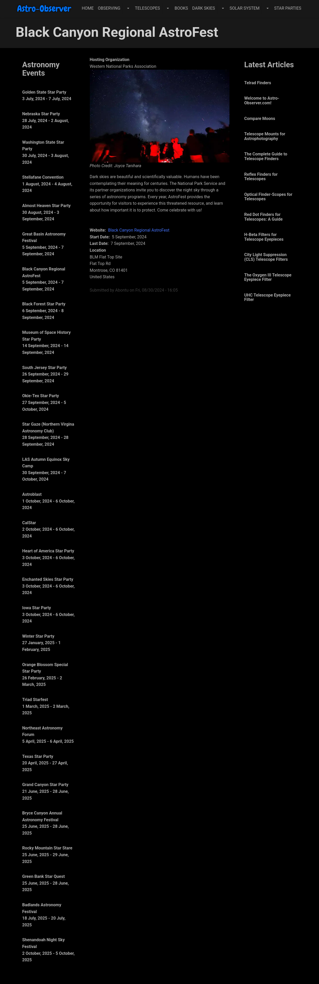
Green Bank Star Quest (43, 876)
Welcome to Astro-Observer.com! (261, 100)
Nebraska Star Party (41, 113)
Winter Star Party (38, 636)
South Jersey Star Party (44, 367)
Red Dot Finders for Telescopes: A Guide (263, 217)
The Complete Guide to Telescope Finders (265, 156)
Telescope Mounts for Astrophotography (264, 136)
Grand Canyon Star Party (45, 784)
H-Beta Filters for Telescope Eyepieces (263, 237)
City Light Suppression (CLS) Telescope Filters (266, 257)
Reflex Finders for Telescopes (261, 177)
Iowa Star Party (36, 607)
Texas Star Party (37, 756)
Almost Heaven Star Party (46, 205)
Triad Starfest (35, 699)
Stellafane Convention (43, 177)
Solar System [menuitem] (244, 8)
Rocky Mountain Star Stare (47, 848)
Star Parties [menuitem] (287, 8)
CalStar (29, 522)
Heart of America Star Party (48, 550)
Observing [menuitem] (109, 8)
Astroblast (32, 494)
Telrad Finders (257, 82)
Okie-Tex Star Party (40, 395)
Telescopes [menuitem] (147, 8)
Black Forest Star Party (44, 303)
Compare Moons (259, 118)
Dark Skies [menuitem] (203, 8)
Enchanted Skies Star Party (47, 579)
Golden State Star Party (44, 92)
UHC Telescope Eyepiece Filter (267, 297)
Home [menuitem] (87, 8)
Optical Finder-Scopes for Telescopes (268, 197)
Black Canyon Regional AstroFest (138, 230)
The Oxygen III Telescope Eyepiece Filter (268, 277)
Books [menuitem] (181, 8)
